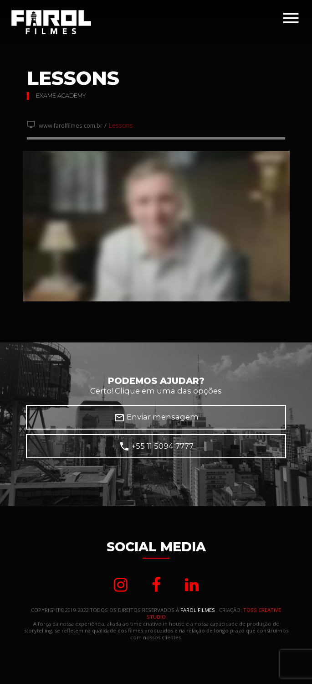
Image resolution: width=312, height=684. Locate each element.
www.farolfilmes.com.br (64, 126)
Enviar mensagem (156, 417)
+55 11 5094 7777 (156, 446)
